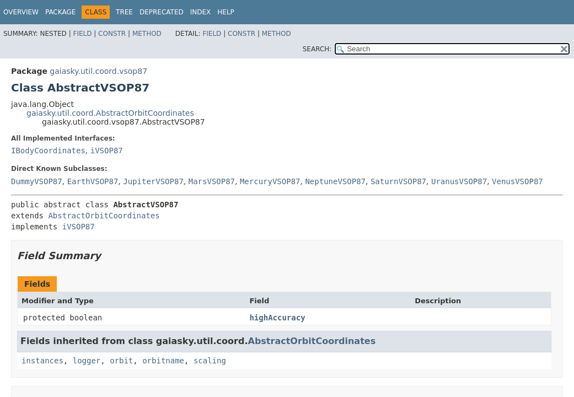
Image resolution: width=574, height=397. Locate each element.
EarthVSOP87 (93, 181)
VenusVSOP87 (517, 181)
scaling (210, 360)
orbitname (163, 360)
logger (87, 360)
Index (200, 12)
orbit (121, 360)
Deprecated (162, 12)
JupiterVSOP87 (153, 181)
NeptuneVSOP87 (335, 181)
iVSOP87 (106, 150)
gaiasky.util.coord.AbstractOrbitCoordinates (110, 113)
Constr (112, 33)
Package (60, 12)
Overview (21, 12)
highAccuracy (277, 317)
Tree (124, 12)
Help (225, 12)
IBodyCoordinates (48, 150)
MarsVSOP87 (212, 181)
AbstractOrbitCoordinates (103, 215)
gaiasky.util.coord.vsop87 (98, 71)
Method (147, 33)
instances (42, 360)
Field (82, 33)
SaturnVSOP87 (398, 181)
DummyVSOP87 (36, 181)
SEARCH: (317, 49)
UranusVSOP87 (459, 181)
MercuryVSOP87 (270, 181)
